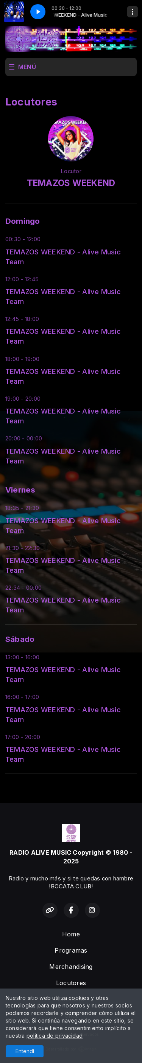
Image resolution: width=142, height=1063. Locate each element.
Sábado (19, 639)
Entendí (25, 1051)
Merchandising (70, 966)
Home (71, 934)
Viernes (20, 489)
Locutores (71, 983)
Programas (71, 950)
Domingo (22, 221)
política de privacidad (55, 1035)
